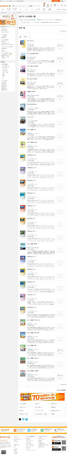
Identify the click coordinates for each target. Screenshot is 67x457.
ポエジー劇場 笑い (31, 129)
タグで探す (4, 82)
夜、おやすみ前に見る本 (32, 53)
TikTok (15, 450)
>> (63, 33)
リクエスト (28, 449)
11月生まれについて (31, 155)
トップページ (16, 437)
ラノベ (32, 9)
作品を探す (28, 439)
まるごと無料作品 (5, 39)
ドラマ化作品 (4, 36)
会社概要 (40, 437)
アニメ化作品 (4, 34)
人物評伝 (36, 108)
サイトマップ (40, 447)
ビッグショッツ (30, 116)
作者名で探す (4, 85)
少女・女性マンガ (15, 9)
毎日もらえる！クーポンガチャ (7, 44)
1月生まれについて (41, 19)
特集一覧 (3, 50)
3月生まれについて (31, 269)
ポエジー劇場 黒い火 (32, 142)
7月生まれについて (31, 205)
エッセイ (35, 158)
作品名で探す (4, 83)
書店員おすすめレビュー (6, 55)
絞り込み (13, 6)
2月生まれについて (31, 282)
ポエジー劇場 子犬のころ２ (33, 320)
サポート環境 (28, 443)
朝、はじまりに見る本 (30, 19)
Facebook (16, 453)
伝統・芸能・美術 (35, 95)
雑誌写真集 (50, 9)
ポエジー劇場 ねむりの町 (33, 332)
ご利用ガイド (64, 9)
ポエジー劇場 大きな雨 (32, 370)
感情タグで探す (4, 90)
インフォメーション (29, 446)
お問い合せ (28, 447)
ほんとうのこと (30, 40)
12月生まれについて (31, 307)
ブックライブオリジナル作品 (7, 46)
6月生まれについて (31, 218)
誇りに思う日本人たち (32, 104)
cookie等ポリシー (41, 446)
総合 (3, 9)
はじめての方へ (59, 9)
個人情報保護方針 (41, 443)
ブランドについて (41, 439)
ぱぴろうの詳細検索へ (61, 390)
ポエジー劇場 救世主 (32, 243)
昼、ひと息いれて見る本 (32, 66)
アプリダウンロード (29, 440)
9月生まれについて (31, 180)
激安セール (4, 41)
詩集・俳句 (32, 44)
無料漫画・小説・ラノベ (18, 439)
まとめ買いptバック (5, 43)
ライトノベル (4, 69)
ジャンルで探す (4, 80)
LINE (15, 446)
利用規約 (40, 442)
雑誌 (3, 73)
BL (20, 9)
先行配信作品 (4, 48)
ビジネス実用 (44, 9)
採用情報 (40, 440)
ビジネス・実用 (5, 72)
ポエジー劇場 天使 (31, 345)
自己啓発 (35, 120)
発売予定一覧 (4, 29)
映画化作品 (4, 37)
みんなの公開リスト (7, 53)
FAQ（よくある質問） (30, 444)
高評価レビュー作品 (5, 56)
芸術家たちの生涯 (31, 91)
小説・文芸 (38, 9)
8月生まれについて (31, 193)
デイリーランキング (5, 32)
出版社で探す (4, 88)
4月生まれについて (31, 256)
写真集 (3, 75)
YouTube (15, 451)
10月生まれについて (31, 167)
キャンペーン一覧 (5, 52)
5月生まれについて (31, 231)
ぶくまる (3, 58)
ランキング (16, 442)
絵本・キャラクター (34, 133)
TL (26, 9)
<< (21, 33)
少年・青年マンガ (9, 9)
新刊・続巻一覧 (4, 30)
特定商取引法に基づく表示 (43, 444)
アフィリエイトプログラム (31, 450)
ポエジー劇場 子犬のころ (33, 358)
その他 (34, 57)
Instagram (16, 449)
